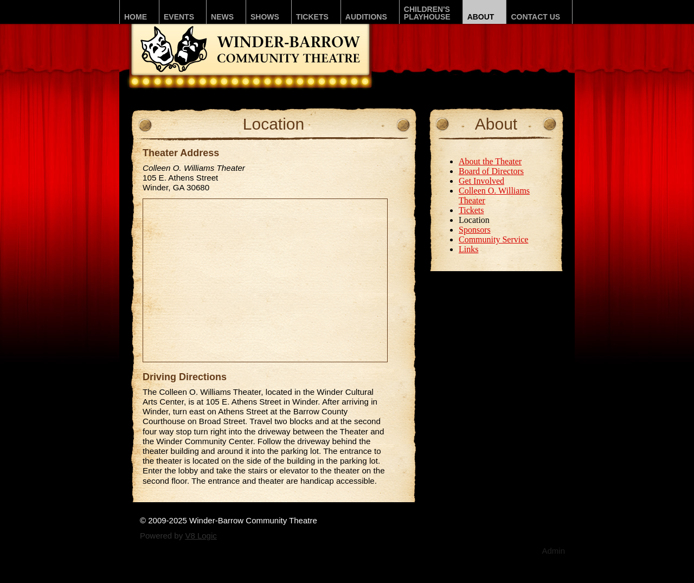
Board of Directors (491, 171)
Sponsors (475, 229)
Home (135, 16)
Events (179, 16)
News (222, 16)
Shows (264, 16)
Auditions (366, 16)
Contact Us (535, 16)
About (480, 16)
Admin (553, 550)
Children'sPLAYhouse (427, 13)
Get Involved (481, 180)
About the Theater (490, 161)
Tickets (312, 16)
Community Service (493, 239)
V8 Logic (200, 535)
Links (468, 249)
